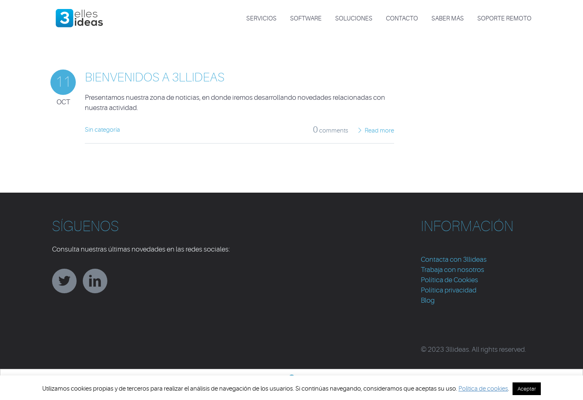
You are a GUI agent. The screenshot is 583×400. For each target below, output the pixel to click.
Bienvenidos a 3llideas (155, 77)
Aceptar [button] (526, 389)
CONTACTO (402, 18)
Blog (428, 300)
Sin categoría (102, 129)
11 (63, 82)
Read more (379, 130)
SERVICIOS (261, 18)
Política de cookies (483, 388)
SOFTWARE (306, 18)
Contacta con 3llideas (454, 259)
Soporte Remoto (504, 18)
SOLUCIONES (353, 18)
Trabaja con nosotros (452, 270)
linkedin (95, 281)
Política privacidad (448, 290)
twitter (64, 281)
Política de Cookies (449, 280)
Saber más (447, 18)
